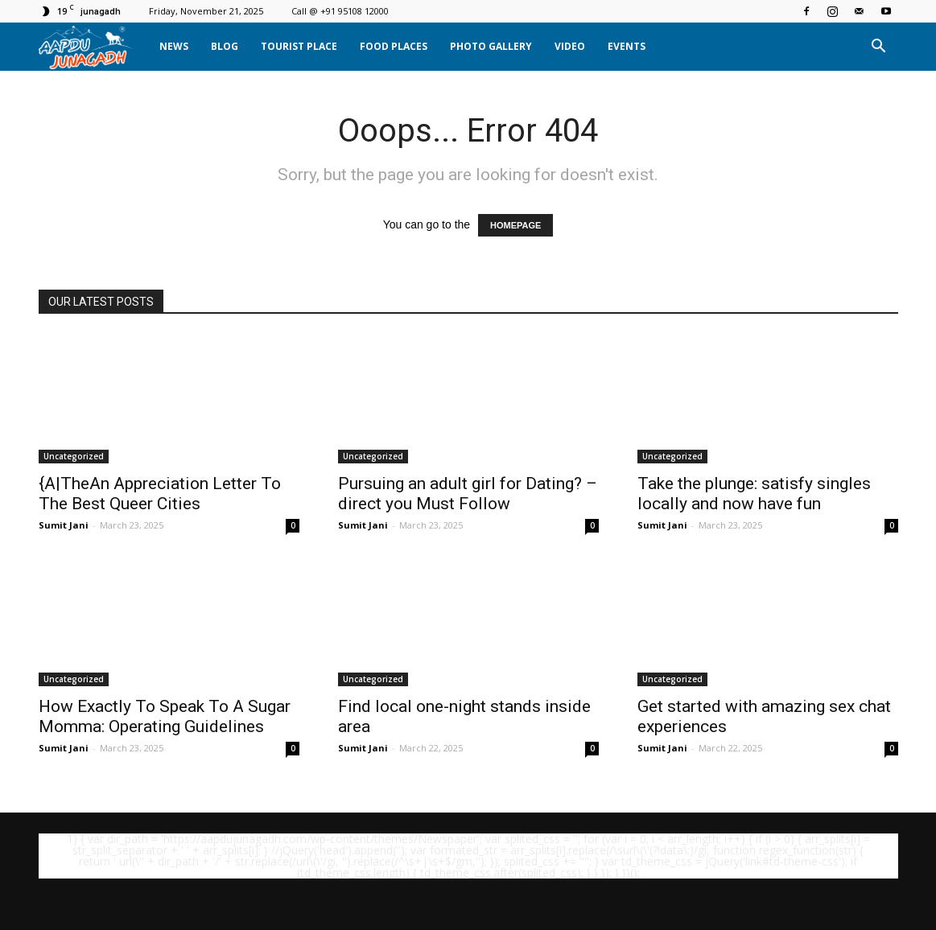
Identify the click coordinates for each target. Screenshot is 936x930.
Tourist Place (299, 46)
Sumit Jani (64, 525)
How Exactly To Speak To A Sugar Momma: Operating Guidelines (165, 716)
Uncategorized (73, 456)
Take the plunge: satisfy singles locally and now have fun (754, 493)
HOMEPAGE (515, 225)
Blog (224, 46)
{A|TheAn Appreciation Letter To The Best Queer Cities (160, 493)
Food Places (393, 46)
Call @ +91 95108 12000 (340, 11)
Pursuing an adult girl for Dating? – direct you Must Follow (467, 493)
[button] (879, 46)
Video (570, 46)
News (173, 46)
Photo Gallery (491, 46)
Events (626, 46)
